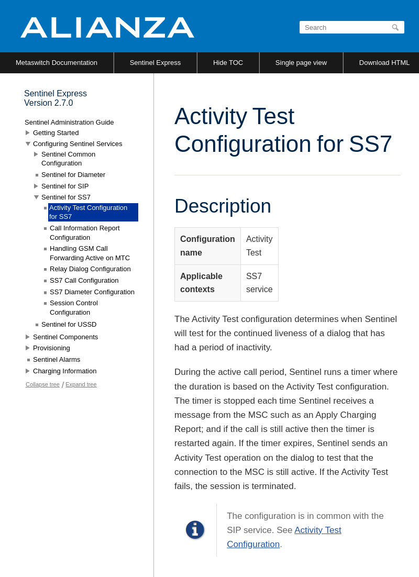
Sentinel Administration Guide (69, 122)
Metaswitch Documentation (56, 62)
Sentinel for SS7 (66, 197)
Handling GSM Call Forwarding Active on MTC (90, 253)
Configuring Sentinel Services (78, 144)
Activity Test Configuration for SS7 (88, 212)
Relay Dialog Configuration (90, 269)
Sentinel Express (155, 62)
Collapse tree (43, 384)
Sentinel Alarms (56, 359)
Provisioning (51, 348)
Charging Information (64, 371)
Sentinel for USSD (69, 324)
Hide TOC (228, 62)
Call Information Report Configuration (85, 232)
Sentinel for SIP (65, 186)
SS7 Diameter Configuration (92, 292)
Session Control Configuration (74, 307)
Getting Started (56, 133)
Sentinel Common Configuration (68, 159)
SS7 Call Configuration (84, 280)
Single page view (301, 62)
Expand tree (80, 384)
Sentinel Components (65, 337)
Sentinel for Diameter (73, 175)
